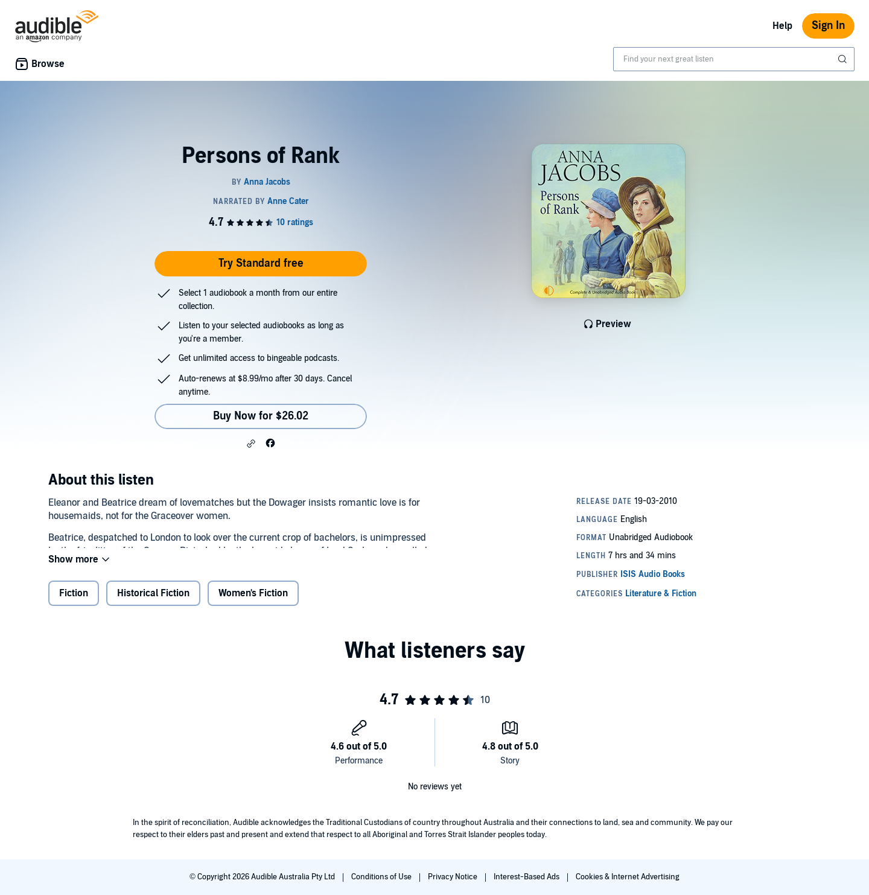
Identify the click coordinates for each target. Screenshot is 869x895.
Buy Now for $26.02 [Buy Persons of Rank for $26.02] (260, 416)
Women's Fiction (253, 603)
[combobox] (734, 59)
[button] (251, 443)
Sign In (828, 25)
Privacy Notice (453, 877)
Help (782, 26)
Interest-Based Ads (527, 877)
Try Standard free (261, 263)
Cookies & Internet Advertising (628, 877)
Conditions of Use (382, 877)
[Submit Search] (844, 59)
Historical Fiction (153, 603)
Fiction (73, 603)
